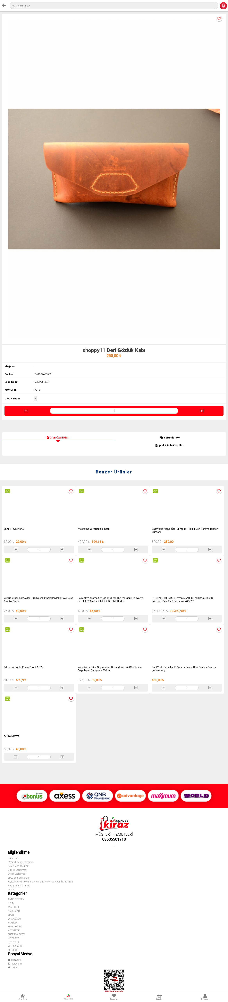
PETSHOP (13, 950)
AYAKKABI (13, 907)
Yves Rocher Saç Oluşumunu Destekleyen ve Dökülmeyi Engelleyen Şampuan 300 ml (110, 668)
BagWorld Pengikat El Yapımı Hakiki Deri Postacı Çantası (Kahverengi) (184, 668)
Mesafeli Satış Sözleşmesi (21, 862)
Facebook (14, 959)
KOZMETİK (14, 930)
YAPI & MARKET (16, 946)
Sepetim (159, 997)
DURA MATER (12, 736)
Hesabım (205, 997)
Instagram (15, 963)
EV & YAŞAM (14, 918)
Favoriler (114, 997)
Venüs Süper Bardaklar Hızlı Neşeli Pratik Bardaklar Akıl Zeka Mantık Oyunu (38, 599)
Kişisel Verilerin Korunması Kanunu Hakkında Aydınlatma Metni (40, 881)
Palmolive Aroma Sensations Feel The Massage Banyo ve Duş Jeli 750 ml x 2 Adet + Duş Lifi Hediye (110, 599)
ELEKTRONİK (15, 926)
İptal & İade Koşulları (170, 445)
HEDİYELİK (13, 942)
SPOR (11, 915)
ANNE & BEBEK (16, 899)
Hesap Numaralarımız (19, 885)
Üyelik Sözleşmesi (17, 874)
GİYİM (11, 903)
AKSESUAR (14, 911)
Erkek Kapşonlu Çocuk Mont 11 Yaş (24, 667)
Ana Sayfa (23, 997)
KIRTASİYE (13, 938)
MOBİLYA (13, 922)
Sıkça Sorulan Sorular (19, 877)
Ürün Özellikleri (58, 437)
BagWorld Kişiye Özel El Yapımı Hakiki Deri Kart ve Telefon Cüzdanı (185, 530)
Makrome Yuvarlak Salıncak (94, 528)
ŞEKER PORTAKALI (14, 528)
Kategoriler (68, 997)
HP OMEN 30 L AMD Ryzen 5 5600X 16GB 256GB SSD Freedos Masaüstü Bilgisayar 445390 (182, 599)
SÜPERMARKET (16, 934)
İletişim (11, 889)
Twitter (13, 967)
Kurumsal (13, 858)
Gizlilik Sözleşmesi (17, 870)
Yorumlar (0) (170, 437)
